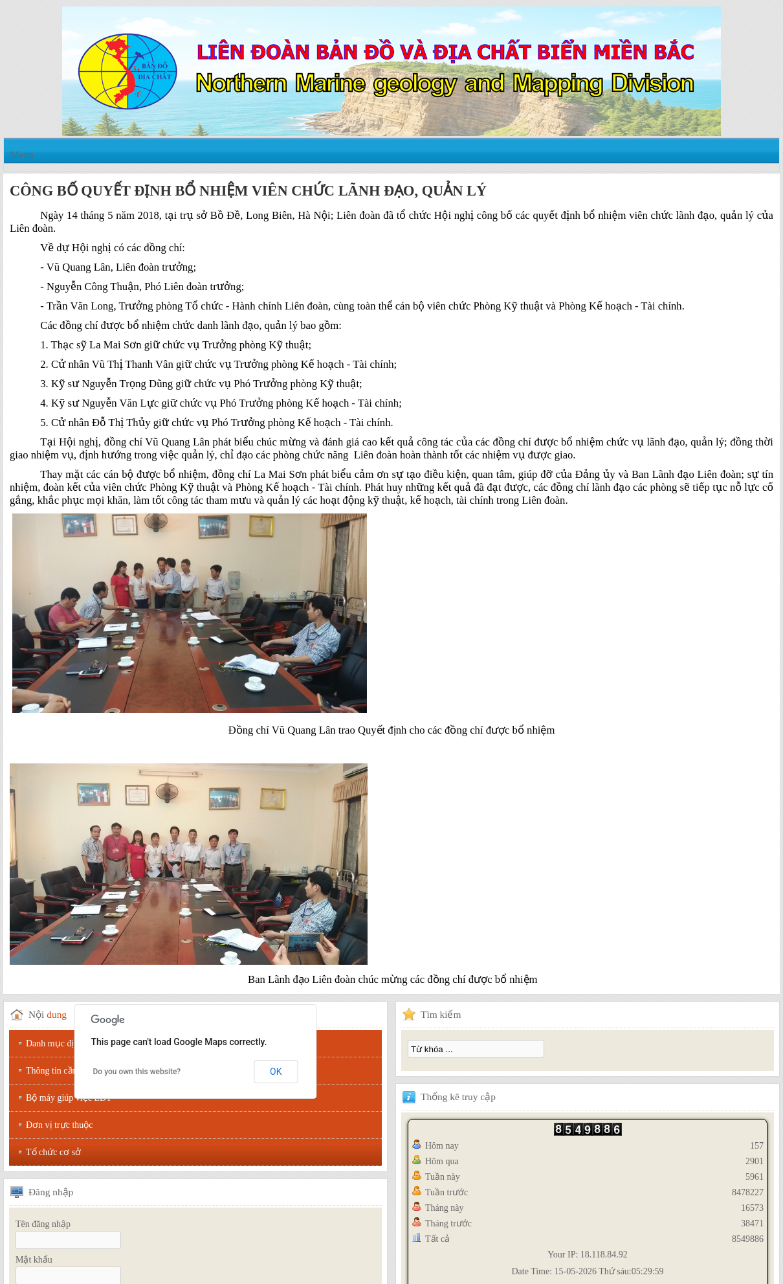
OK (275, 1071)
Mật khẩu (34, 1260)
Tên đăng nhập (43, 1224)
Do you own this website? (137, 1071)
